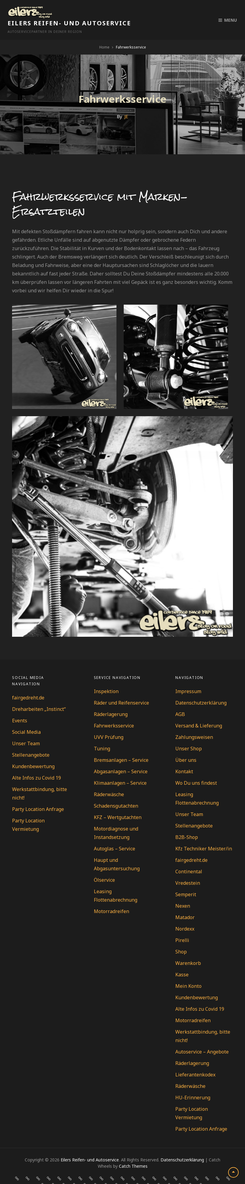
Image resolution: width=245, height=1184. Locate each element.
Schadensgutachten (116, 793)
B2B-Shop (186, 824)
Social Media (26, 719)
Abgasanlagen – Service (121, 758)
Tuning (102, 735)
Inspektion (106, 678)
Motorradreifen (111, 898)
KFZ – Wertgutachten (118, 804)
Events (19, 707)
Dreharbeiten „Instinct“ (39, 696)
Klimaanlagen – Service (120, 770)
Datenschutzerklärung (201, 689)
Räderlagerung (111, 701)
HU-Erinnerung (192, 1084)
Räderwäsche (109, 781)
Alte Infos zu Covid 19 (36, 765)
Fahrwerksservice (114, 712)
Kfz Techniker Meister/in (203, 835)
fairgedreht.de (28, 684)
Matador (185, 904)
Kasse (182, 961)
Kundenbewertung (33, 753)
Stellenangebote (30, 742)
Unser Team (26, 730)
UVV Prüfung (108, 724)
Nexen (182, 893)
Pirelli (182, 927)
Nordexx (184, 915)
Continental (188, 858)
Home (104, 34)
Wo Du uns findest (196, 770)
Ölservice (104, 867)
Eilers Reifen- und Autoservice (117, 10)
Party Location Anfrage (38, 796)
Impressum (188, 678)
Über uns (185, 747)
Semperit (185, 881)
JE (126, 103)
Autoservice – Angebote (202, 1038)
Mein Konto (188, 973)
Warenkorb (188, 950)
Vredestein (187, 870)
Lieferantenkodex (195, 1061)
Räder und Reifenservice (121, 689)
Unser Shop (188, 735)
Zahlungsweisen (194, 724)
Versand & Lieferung (198, 712)
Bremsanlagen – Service (121, 747)
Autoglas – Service (114, 835)
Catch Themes (133, 1153)
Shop (181, 938)
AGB (180, 701)
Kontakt (184, 758)
